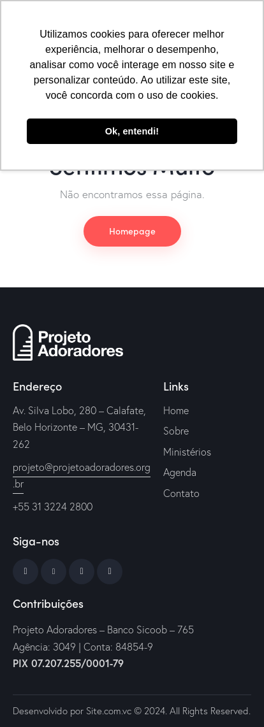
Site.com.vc (108, 711)
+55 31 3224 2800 (52, 506)
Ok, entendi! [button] (132, 131)
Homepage (132, 230)
